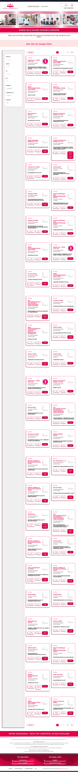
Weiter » (72, 52)
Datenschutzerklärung (19, 768)
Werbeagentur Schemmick (64, 768)
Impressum (11, 768)
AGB (35, 768)
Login (66, 5)
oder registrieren (68, 8)
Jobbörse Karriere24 (33, 6)
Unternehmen (44, 6)
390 (67, 52)
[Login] (72, 5)
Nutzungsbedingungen (29, 768)
